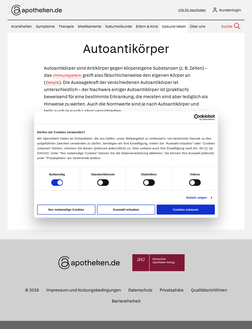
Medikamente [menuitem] (89, 27)
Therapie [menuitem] (66, 27)
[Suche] (231, 27)
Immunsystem (69, 76)
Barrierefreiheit (126, 309)
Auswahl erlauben (126, 209)
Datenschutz (140, 298)
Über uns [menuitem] (197, 27)
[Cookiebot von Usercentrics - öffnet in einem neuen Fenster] (197, 117)
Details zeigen (196, 197)
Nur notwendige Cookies (66, 209)
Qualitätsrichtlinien (209, 298)
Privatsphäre (172, 298)
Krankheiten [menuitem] (21, 27)
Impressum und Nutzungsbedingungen (83, 298)
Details (53, 83)
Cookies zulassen (186, 209)
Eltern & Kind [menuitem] (147, 27)
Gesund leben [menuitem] (174, 27)
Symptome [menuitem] (45, 27)
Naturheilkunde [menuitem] (118, 27)
